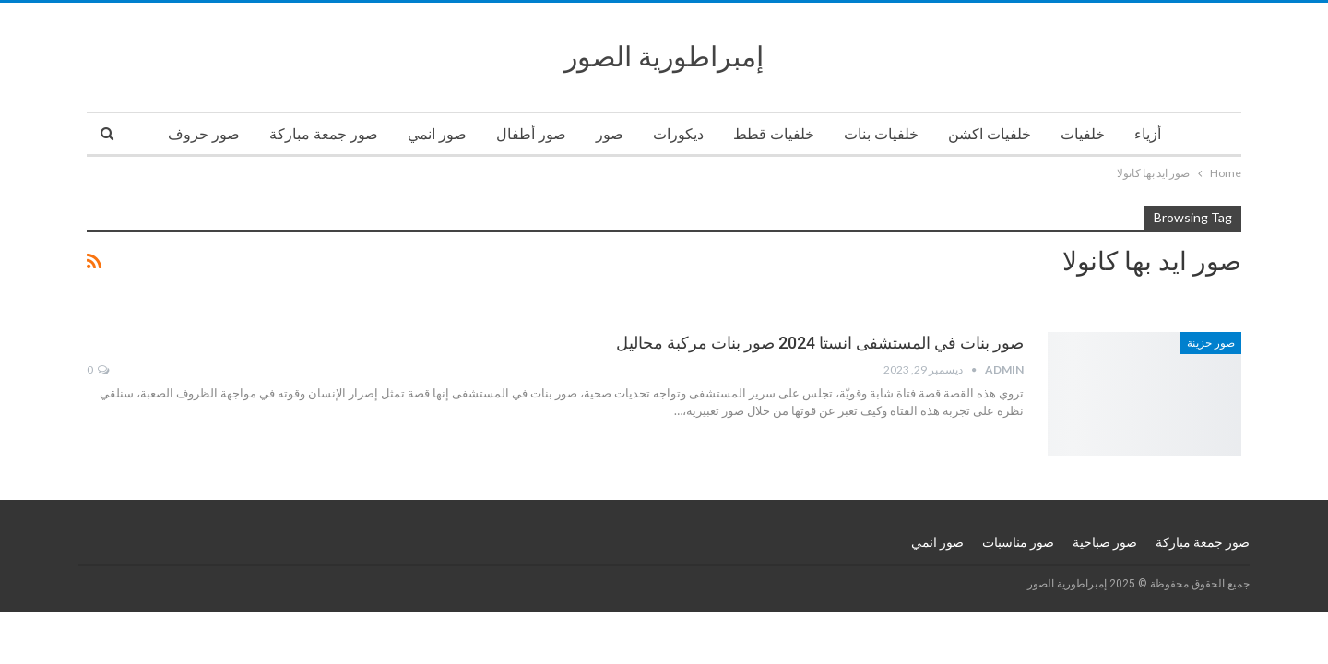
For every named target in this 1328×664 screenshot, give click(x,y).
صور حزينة (1211, 343)
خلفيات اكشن (989, 134)
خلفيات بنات (881, 134)
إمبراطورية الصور (664, 57)
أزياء (1147, 134)
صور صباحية (1105, 542)
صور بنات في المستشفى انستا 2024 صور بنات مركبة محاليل (820, 342)
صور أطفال (531, 134)
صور (609, 134)
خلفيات (1083, 134)
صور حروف (204, 134)
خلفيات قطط (773, 134)
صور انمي (437, 134)
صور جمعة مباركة (323, 134)
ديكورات (678, 134)
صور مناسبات (1018, 542)
